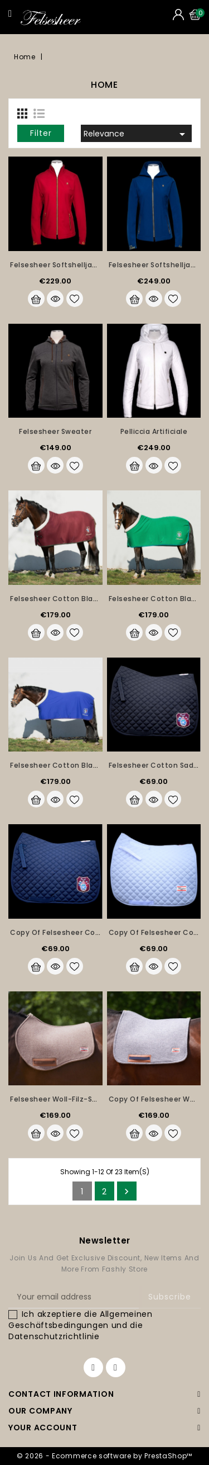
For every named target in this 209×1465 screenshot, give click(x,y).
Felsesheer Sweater (55, 431)
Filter (41, 133)
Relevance (136, 134)
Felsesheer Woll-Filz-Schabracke (70, 1099)
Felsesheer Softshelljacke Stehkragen (79, 265)
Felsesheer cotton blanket (60, 598)
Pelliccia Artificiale (154, 431)
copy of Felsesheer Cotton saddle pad (82, 932)
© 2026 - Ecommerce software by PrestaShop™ (104, 1456)
